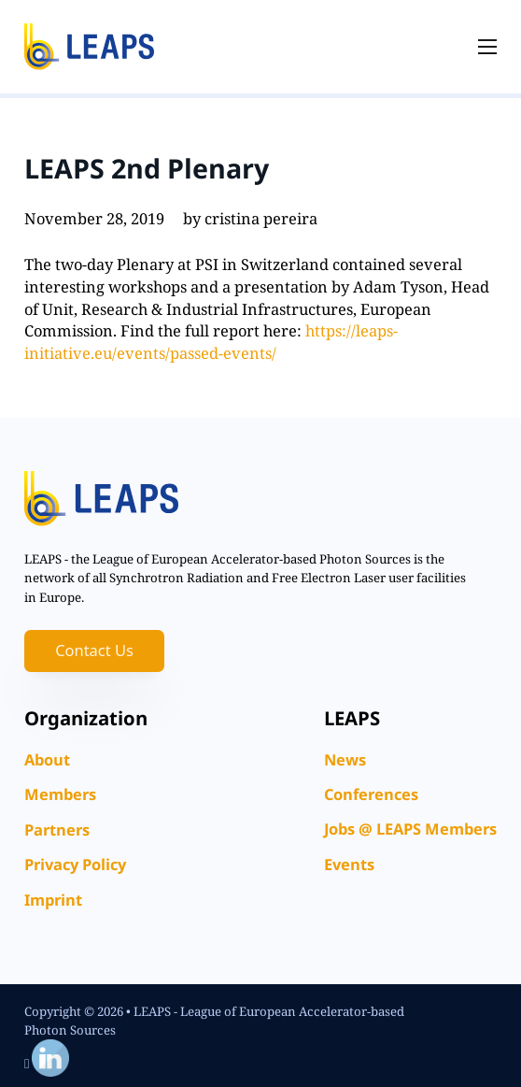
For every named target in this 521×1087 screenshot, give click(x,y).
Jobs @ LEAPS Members (410, 828)
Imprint (53, 899)
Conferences (371, 794)
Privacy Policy (75, 864)
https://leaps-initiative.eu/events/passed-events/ (211, 342)
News (345, 759)
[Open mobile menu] (487, 46)
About (47, 759)
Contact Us (94, 650)
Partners (57, 829)
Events (349, 864)
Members (60, 794)
